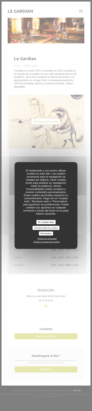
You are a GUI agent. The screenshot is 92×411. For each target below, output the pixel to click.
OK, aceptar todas (46, 222)
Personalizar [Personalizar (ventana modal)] (46, 233)
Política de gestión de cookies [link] (46, 242)
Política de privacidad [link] (47, 238)
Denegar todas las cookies (46, 228)
